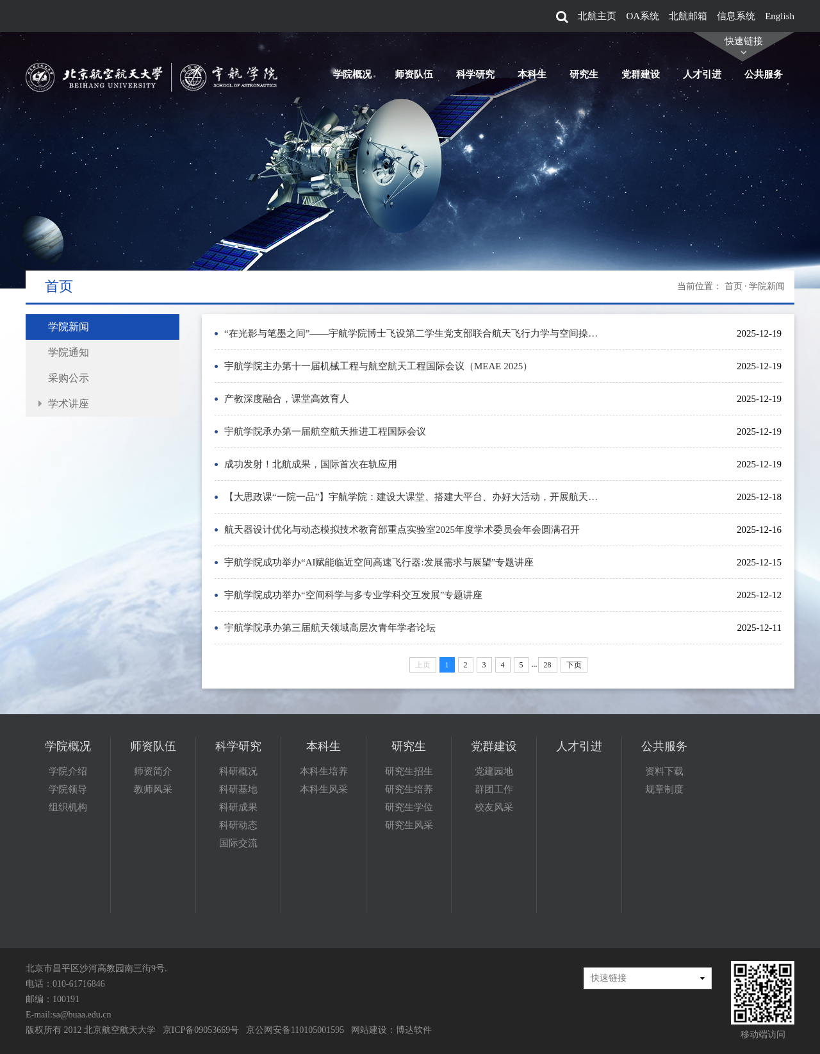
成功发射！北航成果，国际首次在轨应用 (310, 464)
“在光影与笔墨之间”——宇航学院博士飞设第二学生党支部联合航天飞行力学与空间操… (411, 333)
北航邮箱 (688, 16)
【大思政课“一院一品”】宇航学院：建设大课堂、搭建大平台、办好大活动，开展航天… (411, 497)
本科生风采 (324, 789)
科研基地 (238, 789)
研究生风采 (409, 825)
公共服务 (763, 74)
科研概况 (238, 771)
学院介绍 (68, 771)
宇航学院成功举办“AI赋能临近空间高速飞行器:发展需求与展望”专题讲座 (379, 562)
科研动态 (238, 825)
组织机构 (68, 807)
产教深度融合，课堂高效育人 (286, 399)
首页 (733, 286)
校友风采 (494, 807)
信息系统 (736, 16)
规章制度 (664, 789)
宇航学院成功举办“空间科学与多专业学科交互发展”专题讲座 (353, 595)
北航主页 (597, 16)
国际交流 (238, 843)
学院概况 (352, 74)
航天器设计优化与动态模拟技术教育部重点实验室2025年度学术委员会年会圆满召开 (402, 529)
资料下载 (664, 771)
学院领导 (68, 789)
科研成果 (238, 807)
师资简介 (153, 771)
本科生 (532, 74)
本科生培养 (324, 771)
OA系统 (642, 16)
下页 (574, 664)
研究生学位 (409, 807)
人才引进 (702, 74)
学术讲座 (68, 403)
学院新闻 (68, 326)
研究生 (584, 74)
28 (548, 664)
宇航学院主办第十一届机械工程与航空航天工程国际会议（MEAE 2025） (378, 366)
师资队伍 (414, 74)
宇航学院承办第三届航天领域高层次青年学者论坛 (330, 628)
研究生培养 (409, 789)
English (779, 16)
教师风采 (153, 789)
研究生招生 (409, 771)
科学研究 (475, 74)
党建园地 (494, 771)
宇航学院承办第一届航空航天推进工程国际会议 (325, 431)
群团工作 (494, 789)
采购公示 (68, 377)
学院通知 (68, 352)
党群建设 (640, 74)
